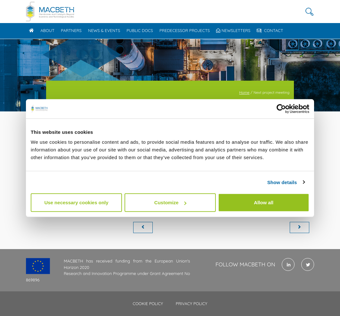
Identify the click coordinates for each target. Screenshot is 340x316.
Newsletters (233, 30)
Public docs (139, 30)
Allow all (263, 202)
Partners (71, 30)
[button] (309, 12)
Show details (282, 182)
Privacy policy (191, 303)
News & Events (104, 30)
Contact (270, 30)
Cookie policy (148, 303)
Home (244, 92)
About (47, 30)
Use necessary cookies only (76, 202)
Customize (170, 202)
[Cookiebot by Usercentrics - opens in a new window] (281, 108)
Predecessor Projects (184, 30)
